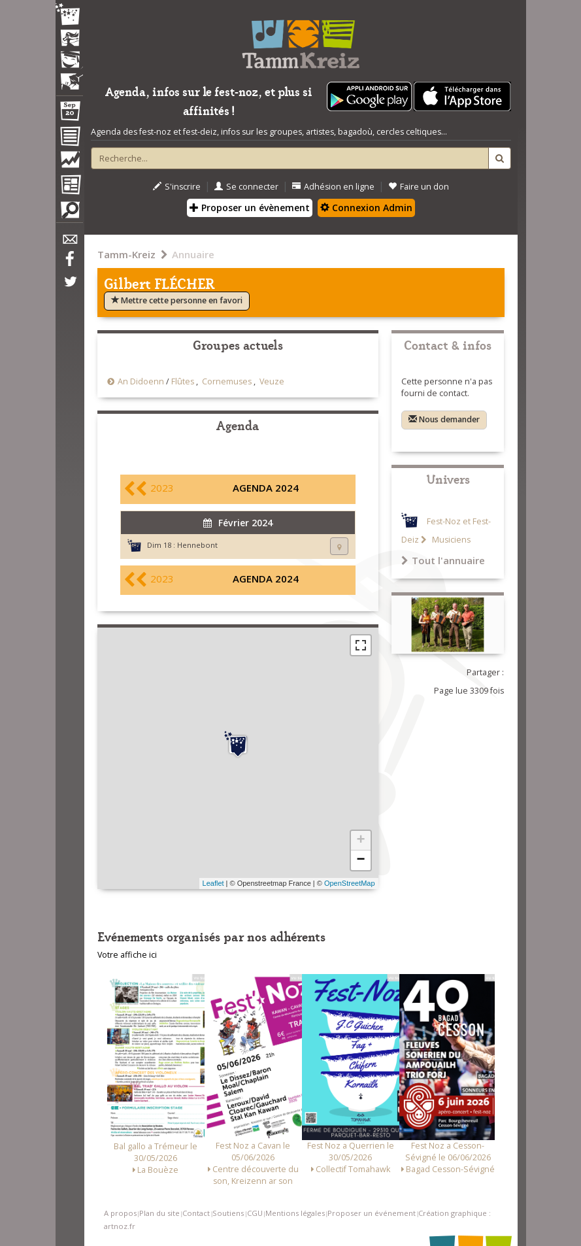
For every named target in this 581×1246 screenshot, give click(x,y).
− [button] (360, 860)
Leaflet (213, 883)
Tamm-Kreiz (126, 254)
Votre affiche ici (127, 954)
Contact (196, 1213)
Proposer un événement (371, 1213)
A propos (120, 1213)
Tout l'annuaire (443, 560)
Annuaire (193, 254)
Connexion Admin (366, 207)
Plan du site (159, 1213)
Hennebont (197, 545)
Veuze (271, 381)
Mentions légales (295, 1213)
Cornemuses (227, 381)
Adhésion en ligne (333, 186)
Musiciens (450, 539)
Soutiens (228, 1213)
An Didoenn (141, 381)
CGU (255, 1213)
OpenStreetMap (349, 883)
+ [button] (360, 840)
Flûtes (182, 381)
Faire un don (418, 186)
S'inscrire (177, 186)
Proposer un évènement (250, 207)
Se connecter (246, 186)
